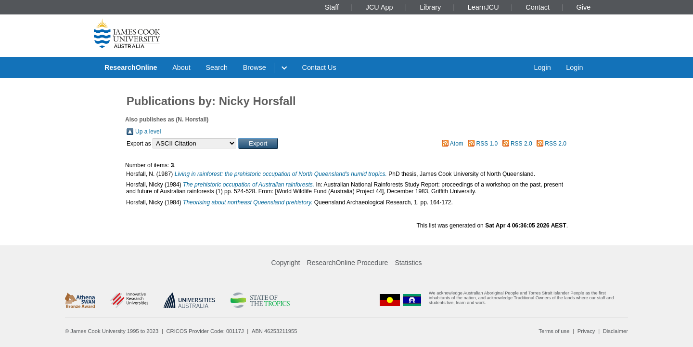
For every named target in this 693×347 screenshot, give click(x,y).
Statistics (408, 263)
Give (584, 7)
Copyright (285, 263)
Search (216, 67)
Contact (538, 7)
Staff (332, 7)
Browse (254, 67)
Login (542, 67)
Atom (456, 143)
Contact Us (319, 67)
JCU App (379, 7)
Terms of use (554, 331)
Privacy (586, 331)
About (181, 67)
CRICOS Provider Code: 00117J (205, 331)
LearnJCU (483, 7)
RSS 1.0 (487, 143)
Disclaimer (615, 331)
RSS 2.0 (521, 143)
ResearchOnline (130, 67)
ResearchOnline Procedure (347, 263)
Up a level (148, 131)
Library (430, 7)
